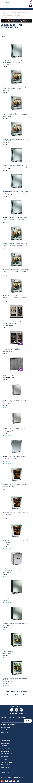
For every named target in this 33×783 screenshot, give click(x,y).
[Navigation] (2, 2)
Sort (3, 30)
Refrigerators (6, 13)
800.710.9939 (7, 765)
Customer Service (5, 743)
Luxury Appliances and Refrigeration (18, 12)
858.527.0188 (6, 767)
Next (25, 695)
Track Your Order (5, 740)
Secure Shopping (5, 727)
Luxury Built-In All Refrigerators (11, 17)
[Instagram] (21, 710)
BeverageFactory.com (6, 753)
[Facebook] (11, 710)
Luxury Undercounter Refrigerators (12, 15)
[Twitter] (16, 710)
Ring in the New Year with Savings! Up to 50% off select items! (16, 9)
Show (3, 36)
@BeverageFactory (16, 713)
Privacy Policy (4, 730)
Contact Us (4, 745)
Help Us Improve (5, 748)
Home (4, 12)
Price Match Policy (5, 735)
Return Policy (4, 732)
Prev (8, 695)
